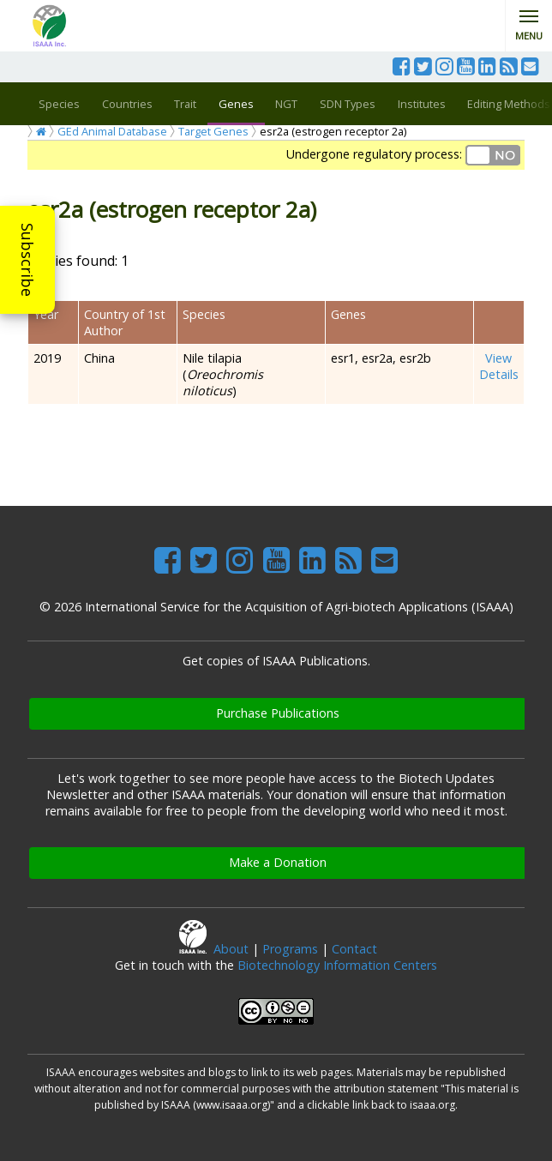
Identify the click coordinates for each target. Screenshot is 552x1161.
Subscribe (27, 260)
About (231, 949)
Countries (127, 103)
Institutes (422, 103)
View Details (499, 366)
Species (59, 103)
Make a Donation (278, 862)
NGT (286, 103)
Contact (354, 949)
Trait (185, 103)
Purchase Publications (277, 713)
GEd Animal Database (112, 131)
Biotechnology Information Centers (337, 965)
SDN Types (347, 103)
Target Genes (213, 131)
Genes (236, 103)
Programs (290, 949)
